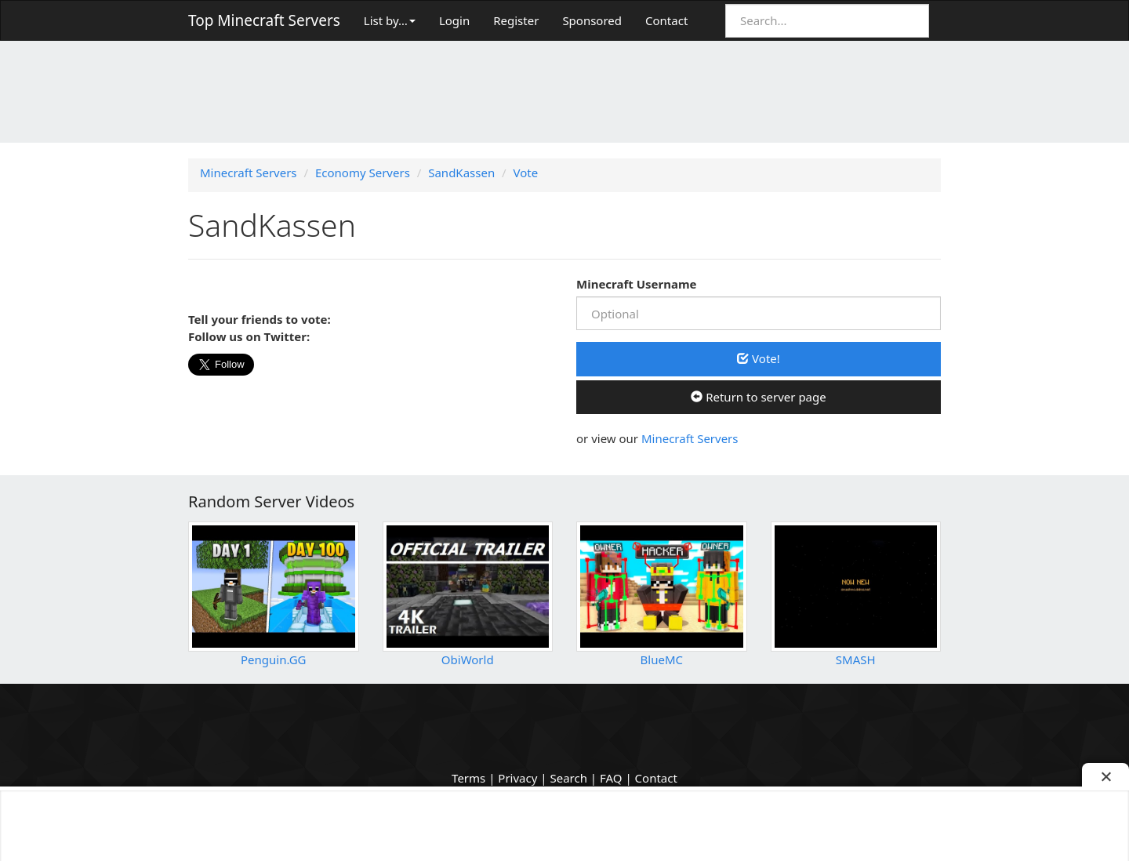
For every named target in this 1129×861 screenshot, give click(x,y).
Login (454, 20)
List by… (390, 20)
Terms (468, 778)
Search (568, 778)
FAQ (611, 778)
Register (516, 20)
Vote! (758, 358)
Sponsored (592, 20)
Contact (666, 20)
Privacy (517, 778)
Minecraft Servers (690, 438)
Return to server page (758, 397)
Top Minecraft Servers (264, 20)
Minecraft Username (636, 284)
